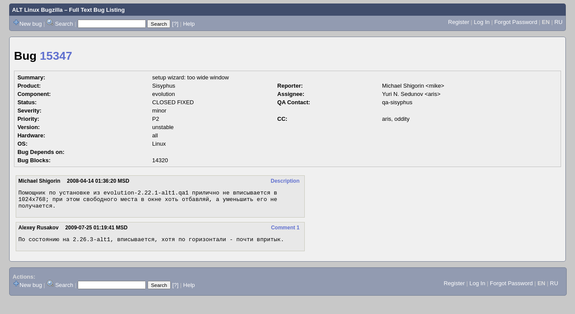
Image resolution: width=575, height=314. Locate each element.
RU (558, 22)
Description (285, 181)
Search (64, 23)
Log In (481, 22)
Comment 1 (285, 232)
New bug (31, 23)
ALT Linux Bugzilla (37, 10)
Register (458, 22)
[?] (175, 23)
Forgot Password (515, 22)
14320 (160, 160)
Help (189, 23)
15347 (56, 55)
